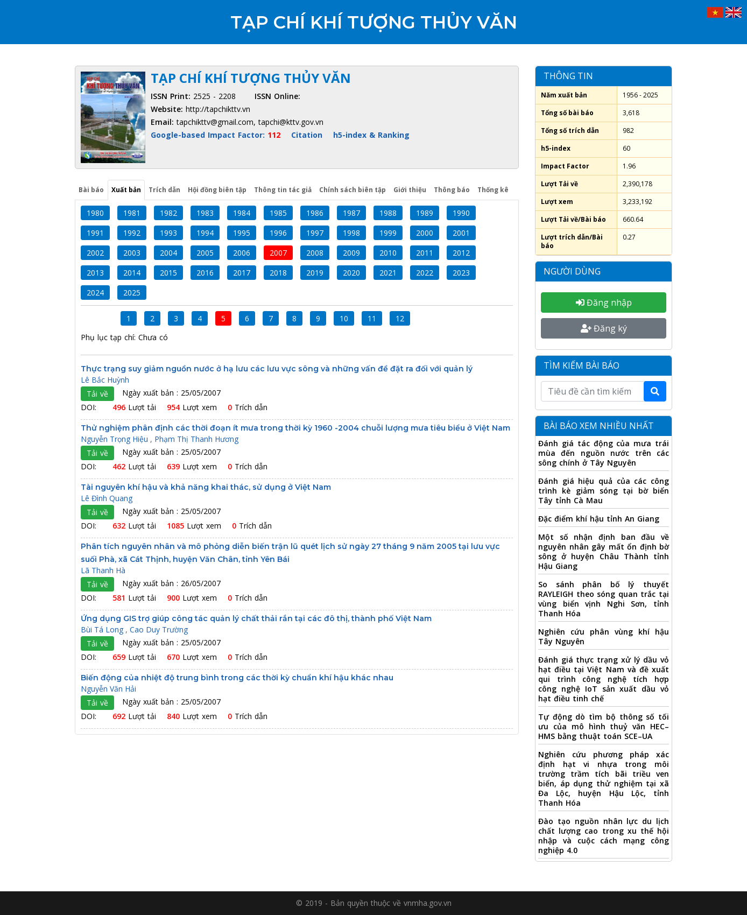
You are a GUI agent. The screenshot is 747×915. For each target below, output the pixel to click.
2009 (351, 253)
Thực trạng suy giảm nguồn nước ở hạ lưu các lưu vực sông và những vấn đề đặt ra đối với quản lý (277, 369)
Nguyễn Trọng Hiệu (115, 439)
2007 (278, 253)
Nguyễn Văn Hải (108, 689)
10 (344, 318)
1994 (205, 233)
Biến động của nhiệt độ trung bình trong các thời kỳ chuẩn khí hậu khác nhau (237, 677)
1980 (95, 213)
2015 (168, 273)
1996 (278, 233)
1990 (461, 213)
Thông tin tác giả (283, 189)
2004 (168, 253)
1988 (388, 213)
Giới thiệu (409, 189)
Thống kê (493, 189)
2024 (95, 292)
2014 (131, 273)
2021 (388, 273)
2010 (388, 253)
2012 (461, 253)
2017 (241, 273)
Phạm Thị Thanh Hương (196, 439)
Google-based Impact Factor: (217, 135)
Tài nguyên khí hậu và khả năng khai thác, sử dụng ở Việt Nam (206, 487)
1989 (424, 213)
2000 (424, 233)
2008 (314, 253)
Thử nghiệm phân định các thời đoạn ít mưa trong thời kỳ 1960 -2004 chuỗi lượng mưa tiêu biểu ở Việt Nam (295, 428)
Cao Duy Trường (159, 629)
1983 (205, 213)
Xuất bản (126, 189)
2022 (424, 273)
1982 (168, 213)
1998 (351, 233)
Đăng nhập (604, 302)
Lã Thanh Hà (103, 570)
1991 (95, 233)
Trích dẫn (164, 189)
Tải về (97, 394)
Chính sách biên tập (352, 189)
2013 (95, 273)
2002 (95, 253)
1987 (351, 213)
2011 (424, 253)
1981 (131, 213)
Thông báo (452, 189)
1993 (168, 233)
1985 (278, 213)
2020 (351, 273)
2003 (131, 253)
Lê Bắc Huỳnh (105, 380)
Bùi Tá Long (103, 629)
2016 (205, 273)
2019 (314, 273)
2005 (205, 253)
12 (400, 318)
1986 (314, 213)
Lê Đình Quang (106, 498)
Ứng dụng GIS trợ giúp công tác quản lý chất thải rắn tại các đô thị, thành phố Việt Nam (256, 618)
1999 (388, 233)
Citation (306, 135)
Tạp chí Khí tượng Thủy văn (374, 22)
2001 (461, 233)
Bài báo (91, 189)
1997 (314, 233)
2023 (461, 273)
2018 (278, 273)
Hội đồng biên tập (217, 189)
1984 (241, 213)
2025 (131, 292)
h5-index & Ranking (371, 135)
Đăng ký (604, 328)
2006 (241, 253)
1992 (131, 233)
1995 (241, 233)
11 (372, 318)
